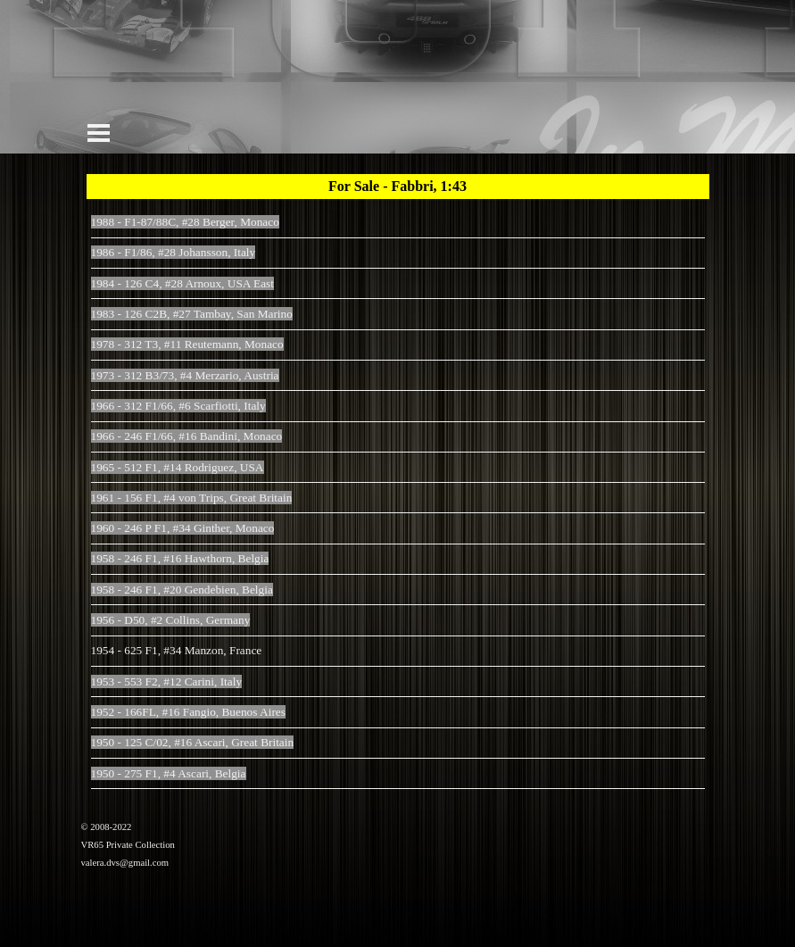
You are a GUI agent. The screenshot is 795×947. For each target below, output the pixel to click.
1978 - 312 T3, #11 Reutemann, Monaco (187, 344)
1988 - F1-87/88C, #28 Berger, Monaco (185, 221)
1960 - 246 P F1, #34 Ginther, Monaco (183, 528)
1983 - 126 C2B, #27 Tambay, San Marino (192, 313)
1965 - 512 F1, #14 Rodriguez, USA (177, 467)
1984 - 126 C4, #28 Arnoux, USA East (182, 283)
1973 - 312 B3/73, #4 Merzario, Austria (185, 375)
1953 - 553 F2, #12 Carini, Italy (167, 681)
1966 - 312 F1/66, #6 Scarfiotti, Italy (178, 405)
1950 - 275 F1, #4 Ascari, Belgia (168, 773)
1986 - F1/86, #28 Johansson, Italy (173, 252)
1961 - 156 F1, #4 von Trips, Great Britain (192, 497)
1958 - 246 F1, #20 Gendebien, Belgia (182, 589)
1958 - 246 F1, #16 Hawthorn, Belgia (180, 558)
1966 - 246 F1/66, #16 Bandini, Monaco (187, 436)
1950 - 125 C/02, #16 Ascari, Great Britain (192, 742)
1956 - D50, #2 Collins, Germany (171, 620)
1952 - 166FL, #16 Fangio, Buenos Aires (188, 712)
